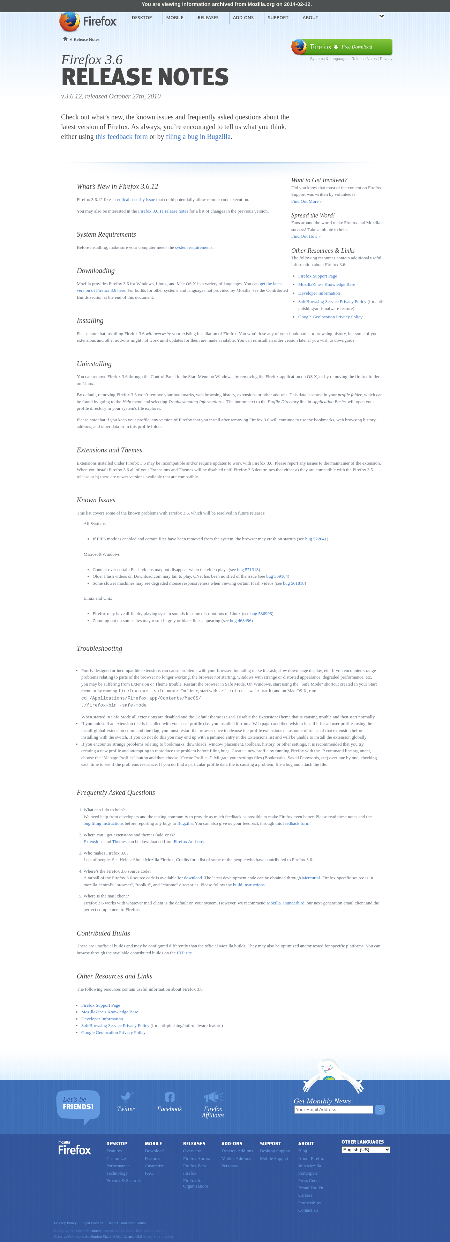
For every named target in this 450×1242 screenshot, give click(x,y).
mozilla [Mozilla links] (366, 17)
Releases (208, 17)
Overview (192, 1149)
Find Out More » (306, 201)
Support (278, 17)
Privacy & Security (123, 1179)
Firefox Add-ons (189, 840)
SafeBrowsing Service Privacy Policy (332, 301)
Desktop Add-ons (237, 1149)
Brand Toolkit (310, 1186)
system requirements (193, 247)
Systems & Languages (329, 59)
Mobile (174, 17)
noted (96, 1229)
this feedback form (122, 136)
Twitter (126, 1107)
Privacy (386, 59)
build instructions (249, 883)
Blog (302, 1149)
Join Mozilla (309, 1164)
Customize (116, 1157)
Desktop (142, 17)
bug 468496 (241, 620)
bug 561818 (294, 583)
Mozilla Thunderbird (285, 901)
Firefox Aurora (196, 1157)
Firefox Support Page (317, 276)
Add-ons (243, 17)
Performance (117, 1164)
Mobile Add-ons (236, 1157)
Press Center (309, 1179)
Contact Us (308, 1209)
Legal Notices (92, 1222)
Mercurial (311, 876)
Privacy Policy (65, 1222)
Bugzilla (185, 822)
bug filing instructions (104, 822)
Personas (230, 1164)
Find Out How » (306, 236)
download (193, 876)
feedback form (296, 822)
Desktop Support (275, 1149)
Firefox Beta (194, 1164)
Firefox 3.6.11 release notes (163, 211)
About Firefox (311, 1157)
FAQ (149, 1172)
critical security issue (136, 199)
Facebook (169, 1107)
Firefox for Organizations (196, 1182)
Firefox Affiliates (213, 1110)
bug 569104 (277, 576)
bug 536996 (261, 613)
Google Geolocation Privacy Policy (330, 316)
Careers (305, 1194)
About (310, 17)
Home (65, 39)
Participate (308, 1172)
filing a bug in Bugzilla (198, 136)
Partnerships (309, 1201)
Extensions (94, 840)
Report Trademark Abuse (126, 1222)
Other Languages (363, 1141)
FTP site (184, 951)
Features (114, 1149)
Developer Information (319, 293)
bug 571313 (248, 569)
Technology (117, 1172)
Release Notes (364, 59)
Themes (119, 840)
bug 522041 (316, 538)
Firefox (75, 1147)
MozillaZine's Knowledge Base (326, 284)
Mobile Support (274, 1157)
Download (154, 1149)
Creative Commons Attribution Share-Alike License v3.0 (98, 1235)
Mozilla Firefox (87, 21)
